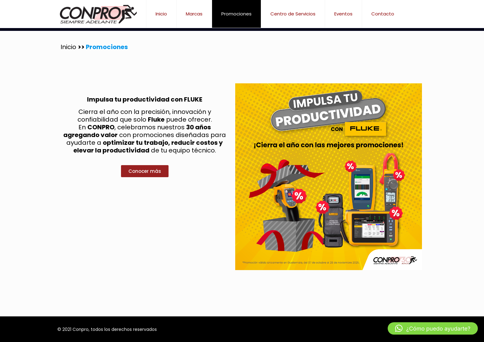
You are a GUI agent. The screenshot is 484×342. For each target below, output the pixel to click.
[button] (433, 328)
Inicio (69, 47)
